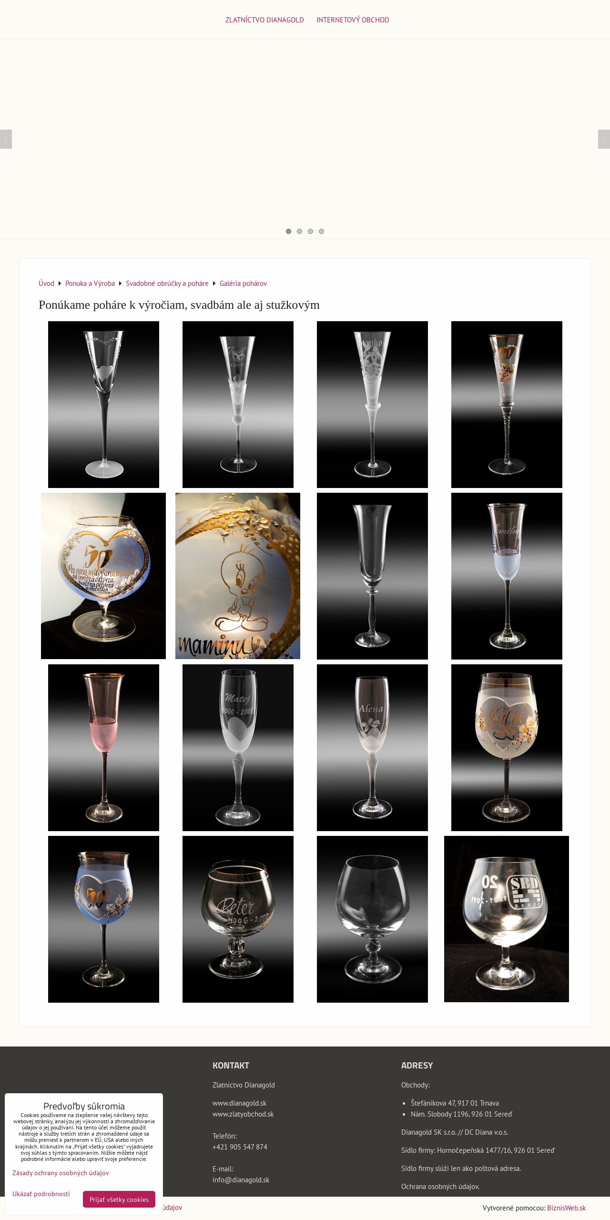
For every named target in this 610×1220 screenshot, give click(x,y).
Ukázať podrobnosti (41, 1194)
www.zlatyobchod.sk (243, 1113)
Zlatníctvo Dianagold (264, 19)
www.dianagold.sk (239, 1103)
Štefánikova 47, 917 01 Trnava (455, 1103)
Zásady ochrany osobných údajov (60, 1172)
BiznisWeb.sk (566, 1207)
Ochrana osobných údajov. (440, 1186)
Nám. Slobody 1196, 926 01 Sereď (461, 1113)
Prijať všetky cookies (119, 1199)
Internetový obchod (352, 19)
